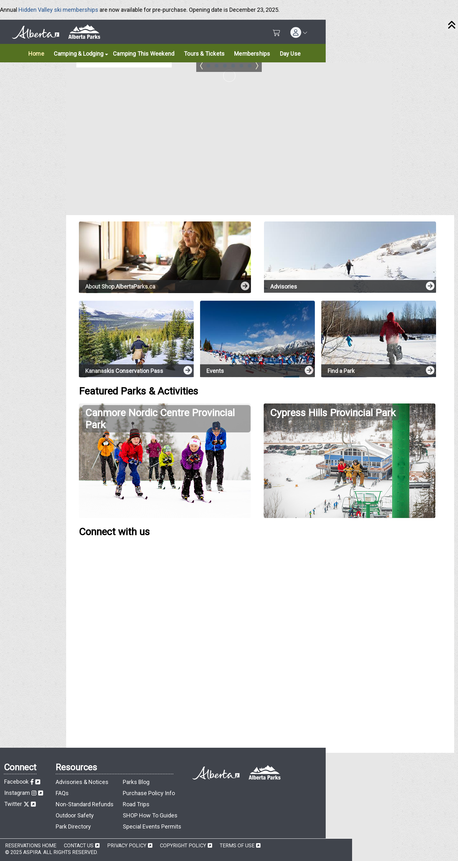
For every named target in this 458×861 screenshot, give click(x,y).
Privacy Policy (126, 846)
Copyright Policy (183, 846)
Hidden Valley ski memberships (58, 9)
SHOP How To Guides (150, 815)
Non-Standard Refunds (85, 804)
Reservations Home (30, 846)
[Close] (451, 25)
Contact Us (79, 846)
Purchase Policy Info (149, 793)
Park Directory (73, 826)
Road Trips (136, 804)
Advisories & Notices (82, 782)
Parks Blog (136, 782)
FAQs (62, 793)
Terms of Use (237, 846)
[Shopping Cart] (276, 33)
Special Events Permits (152, 826)
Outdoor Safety (75, 815)
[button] (299, 32)
